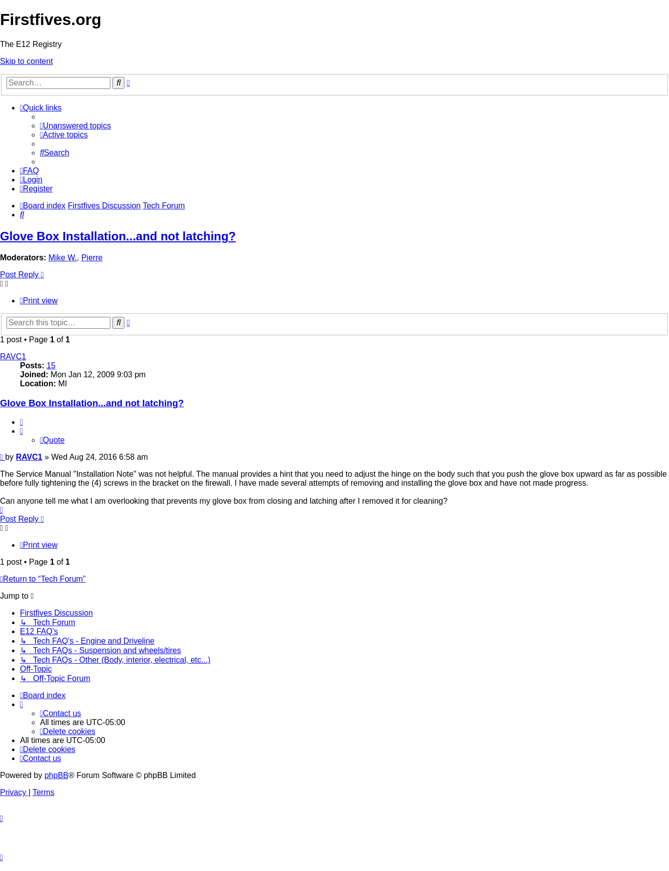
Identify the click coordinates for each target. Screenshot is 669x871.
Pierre (92, 257)
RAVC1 (13, 356)
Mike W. (62, 257)
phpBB (56, 775)
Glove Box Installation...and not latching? (118, 236)
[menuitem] (75, 125)
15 (50, 365)
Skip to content (26, 61)
